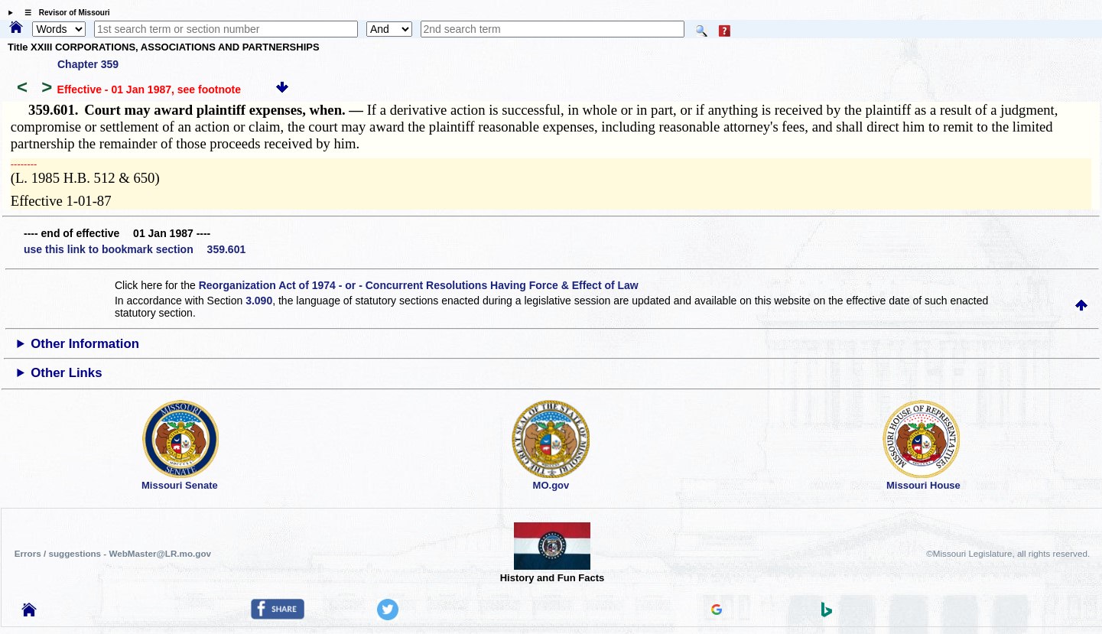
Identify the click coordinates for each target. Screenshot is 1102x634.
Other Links (66, 373)
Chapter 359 (88, 64)
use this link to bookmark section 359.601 (134, 249)
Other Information (85, 344)
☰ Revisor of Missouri (63, 12)
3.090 (258, 300)
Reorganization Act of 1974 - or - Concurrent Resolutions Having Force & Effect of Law (419, 285)
